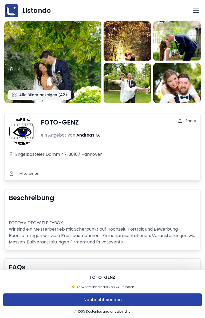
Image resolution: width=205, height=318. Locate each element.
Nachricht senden (103, 300)
